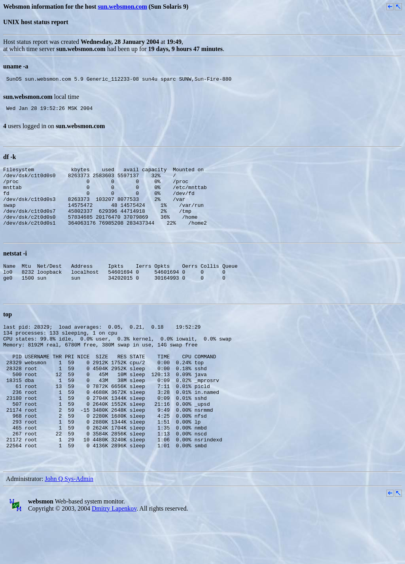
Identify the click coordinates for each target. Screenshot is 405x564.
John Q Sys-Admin (69, 526)
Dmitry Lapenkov (114, 556)
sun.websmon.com (122, 6)
